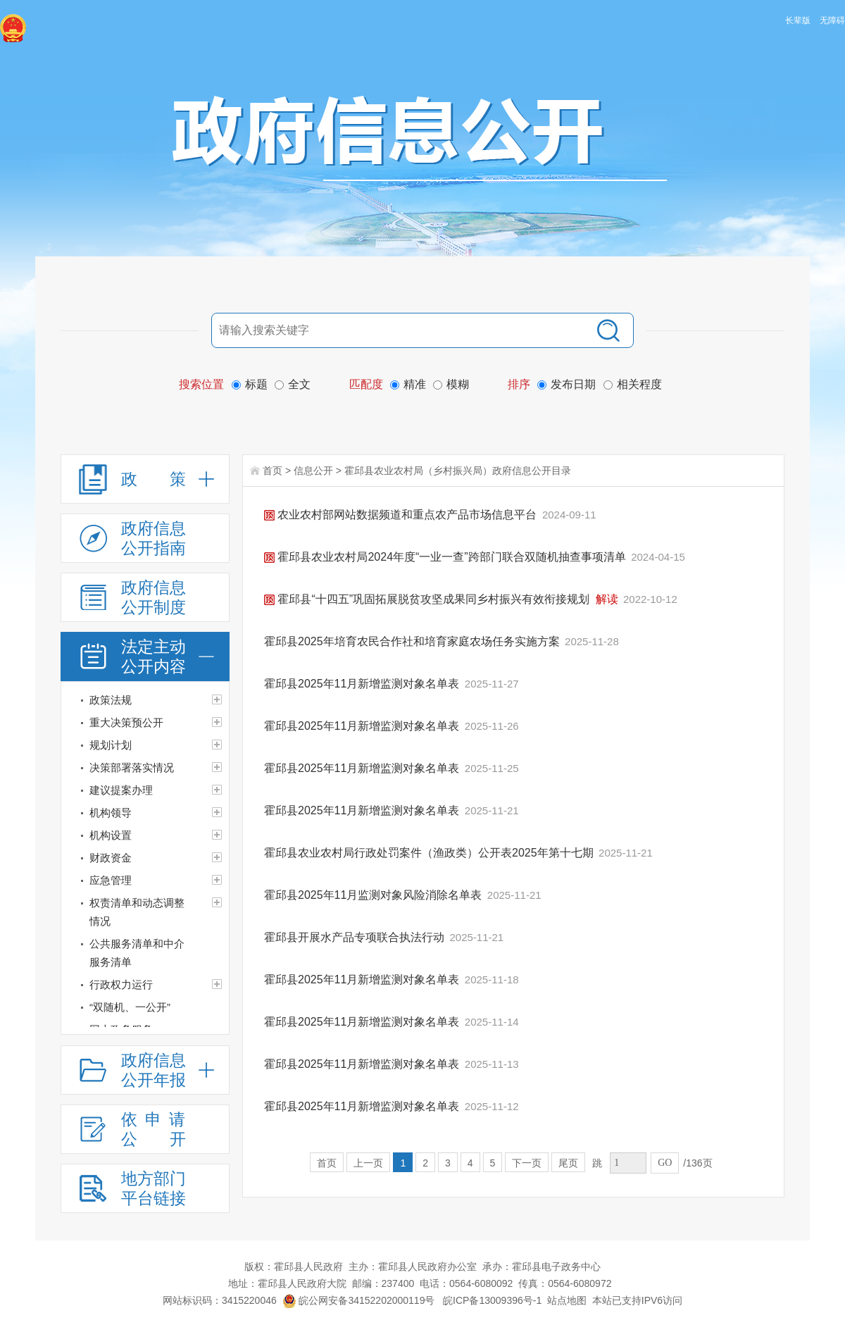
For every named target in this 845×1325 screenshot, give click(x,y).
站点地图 (567, 1300)
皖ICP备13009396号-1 (492, 1300)
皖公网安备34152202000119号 (358, 1300)
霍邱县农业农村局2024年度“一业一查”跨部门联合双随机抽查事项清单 (446, 557)
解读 (607, 599)
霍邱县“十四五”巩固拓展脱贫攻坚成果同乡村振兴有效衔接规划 (428, 599)
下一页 (527, 1163)
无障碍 (832, 20)
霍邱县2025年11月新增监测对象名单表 (363, 684)
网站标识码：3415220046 (220, 1300)
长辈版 (797, 20)
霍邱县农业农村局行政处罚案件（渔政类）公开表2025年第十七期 (430, 853)
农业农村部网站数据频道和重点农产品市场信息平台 (402, 515)
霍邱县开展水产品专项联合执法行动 (355, 937)
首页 (272, 470)
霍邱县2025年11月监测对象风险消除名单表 (374, 895)
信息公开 (313, 470)
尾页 (568, 1163)
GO (665, 1162)
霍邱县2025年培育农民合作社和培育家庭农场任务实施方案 (413, 641)
